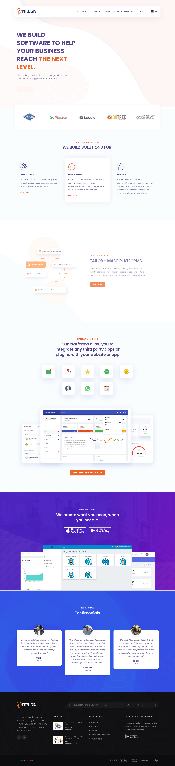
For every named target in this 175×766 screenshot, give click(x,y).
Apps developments (71, 742)
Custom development (70, 728)
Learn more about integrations (87, 473)
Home (76, 11)
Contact (93, 730)
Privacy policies (96, 739)
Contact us (142, 11)
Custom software (102, 11)
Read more (24, 192)
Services (118, 11)
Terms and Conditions (99, 734)
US (154, 11)
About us (85, 11)
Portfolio (129, 11)
